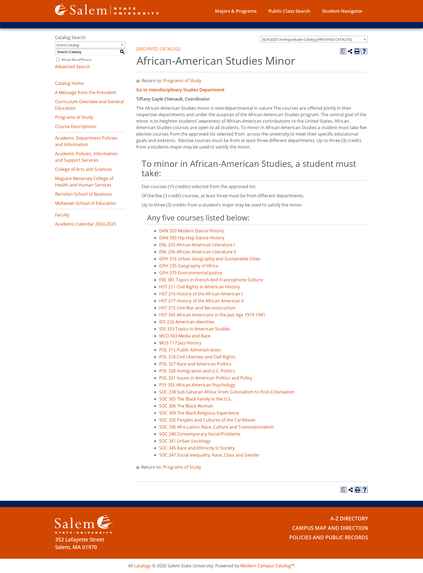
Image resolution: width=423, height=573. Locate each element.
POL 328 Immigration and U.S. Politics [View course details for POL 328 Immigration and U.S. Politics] (197, 371)
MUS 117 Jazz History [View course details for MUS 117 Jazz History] (180, 343)
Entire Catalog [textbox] (68, 45)
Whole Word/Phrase (76, 59)
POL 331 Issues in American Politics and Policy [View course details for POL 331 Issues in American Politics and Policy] (205, 378)
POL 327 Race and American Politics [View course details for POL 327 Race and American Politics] (195, 364)
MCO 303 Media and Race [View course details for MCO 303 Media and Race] (184, 336)
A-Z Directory (349, 518)
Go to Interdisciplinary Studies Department (180, 90)
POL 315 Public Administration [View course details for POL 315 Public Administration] (190, 350)
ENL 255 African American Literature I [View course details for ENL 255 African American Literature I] (197, 245)
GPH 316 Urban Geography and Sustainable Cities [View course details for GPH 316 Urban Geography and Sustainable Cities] (209, 259)
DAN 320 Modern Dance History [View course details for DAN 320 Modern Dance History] (191, 231)
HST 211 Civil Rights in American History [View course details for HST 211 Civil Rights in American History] (199, 287)
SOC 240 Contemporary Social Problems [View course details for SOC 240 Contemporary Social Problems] (200, 434)
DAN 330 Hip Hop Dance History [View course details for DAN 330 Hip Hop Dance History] (191, 238)
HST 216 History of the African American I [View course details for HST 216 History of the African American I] (201, 294)
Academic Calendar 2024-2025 (85, 224)
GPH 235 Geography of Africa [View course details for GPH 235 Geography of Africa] (188, 266)
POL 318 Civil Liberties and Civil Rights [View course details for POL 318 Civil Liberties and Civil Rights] (197, 357)
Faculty (62, 215)
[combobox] (314, 39)
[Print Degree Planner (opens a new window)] (343, 51)
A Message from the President (85, 92)
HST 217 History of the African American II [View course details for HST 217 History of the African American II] (201, 301)
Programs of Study (74, 117)
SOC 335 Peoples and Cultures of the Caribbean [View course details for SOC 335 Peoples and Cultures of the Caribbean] (207, 420)
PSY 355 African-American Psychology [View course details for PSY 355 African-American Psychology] (197, 385)
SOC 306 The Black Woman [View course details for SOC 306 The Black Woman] (186, 406)
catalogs (142, 566)
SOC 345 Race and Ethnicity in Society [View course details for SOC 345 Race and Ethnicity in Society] (197, 448)
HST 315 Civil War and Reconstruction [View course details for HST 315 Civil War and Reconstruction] (197, 308)
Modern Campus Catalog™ (267, 566)
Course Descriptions (76, 126)
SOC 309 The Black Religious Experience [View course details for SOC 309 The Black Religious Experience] (199, 413)
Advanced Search (72, 67)
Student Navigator (342, 11)
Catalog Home (69, 83)
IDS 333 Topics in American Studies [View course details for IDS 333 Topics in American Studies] (194, 329)
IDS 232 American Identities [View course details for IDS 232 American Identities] (187, 322)
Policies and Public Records (328, 537)
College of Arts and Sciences (83, 169)
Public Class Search (289, 11)
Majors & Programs (236, 11)
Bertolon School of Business (83, 194)
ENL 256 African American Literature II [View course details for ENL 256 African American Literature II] (197, 252)
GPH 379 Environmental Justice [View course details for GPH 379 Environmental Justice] (190, 273)
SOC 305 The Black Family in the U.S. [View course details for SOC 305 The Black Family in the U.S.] (195, 399)
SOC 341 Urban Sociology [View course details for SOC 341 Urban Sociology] (184, 441)
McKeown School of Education (85, 203)
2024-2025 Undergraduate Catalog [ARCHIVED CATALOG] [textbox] (306, 39)
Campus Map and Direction (330, 527)
